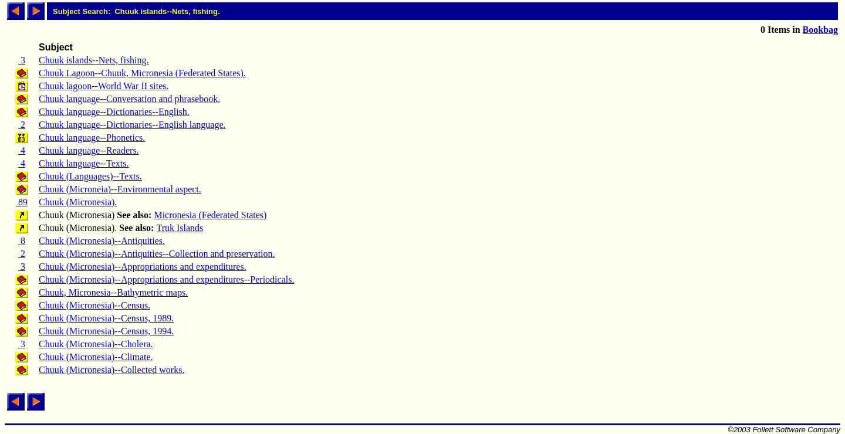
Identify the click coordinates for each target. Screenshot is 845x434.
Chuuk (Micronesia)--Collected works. (111, 370)
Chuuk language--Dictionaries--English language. (132, 125)
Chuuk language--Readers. (89, 150)
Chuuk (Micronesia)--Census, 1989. (106, 318)
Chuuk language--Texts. (84, 163)
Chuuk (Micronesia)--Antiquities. (102, 241)
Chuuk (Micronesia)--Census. (94, 305)
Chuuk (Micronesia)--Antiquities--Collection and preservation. (157, 254)
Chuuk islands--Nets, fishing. (94, 60)
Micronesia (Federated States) (210, 215)
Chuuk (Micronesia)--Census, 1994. (106, 331)
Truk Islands (179, 228)
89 (22, 202)
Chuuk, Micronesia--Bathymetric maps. (113, 292)
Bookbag (820, 30)
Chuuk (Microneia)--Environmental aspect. (120, 189)
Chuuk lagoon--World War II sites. (104, 86)
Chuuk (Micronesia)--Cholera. (96, 344)
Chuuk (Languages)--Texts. (90, 176)
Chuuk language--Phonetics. (92, 138)
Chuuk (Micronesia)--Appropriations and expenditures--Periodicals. (166, 279)
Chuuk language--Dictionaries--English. (114, 112)
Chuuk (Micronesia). (78, 202)
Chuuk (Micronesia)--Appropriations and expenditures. (142, 267)
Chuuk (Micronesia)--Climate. (96, 357)
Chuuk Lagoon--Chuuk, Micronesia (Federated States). (142, 73)
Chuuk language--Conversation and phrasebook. (129, 99)
